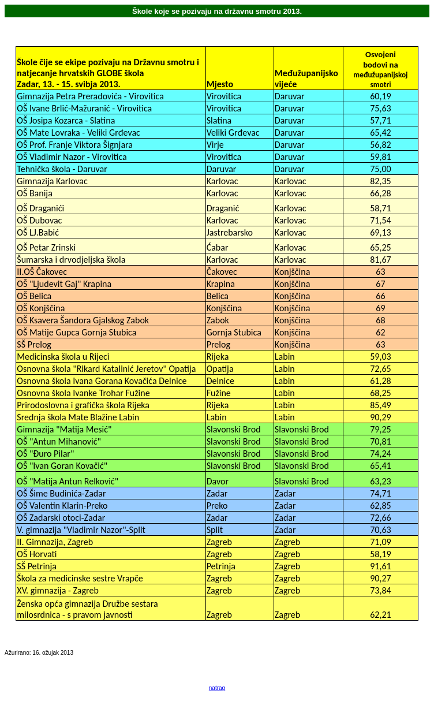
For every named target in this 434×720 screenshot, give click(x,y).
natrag (217, 688)
